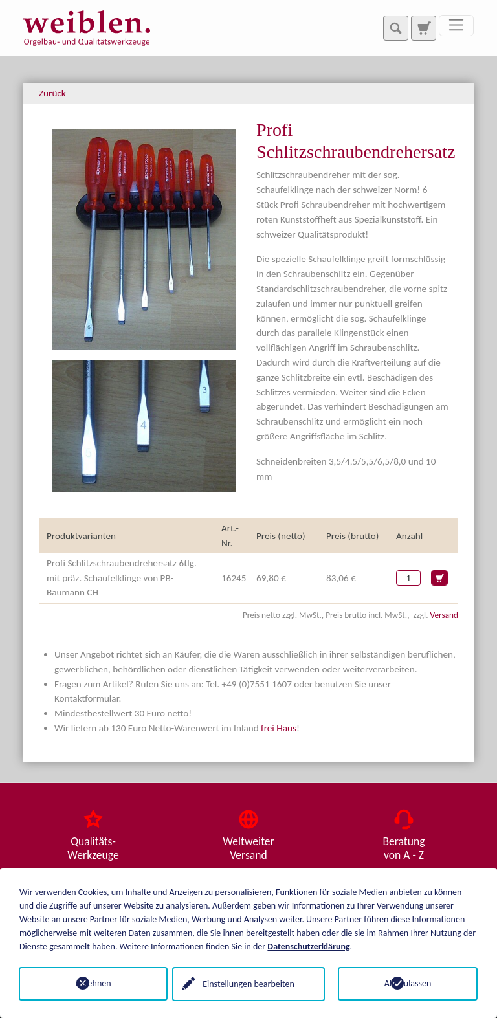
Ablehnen (89, 983)
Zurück (52, 93)
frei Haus (278, 728)
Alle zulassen (408, 983)
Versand (444, 615)
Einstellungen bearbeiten (248, 983)
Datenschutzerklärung (308, 945)
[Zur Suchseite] (423, 28)
